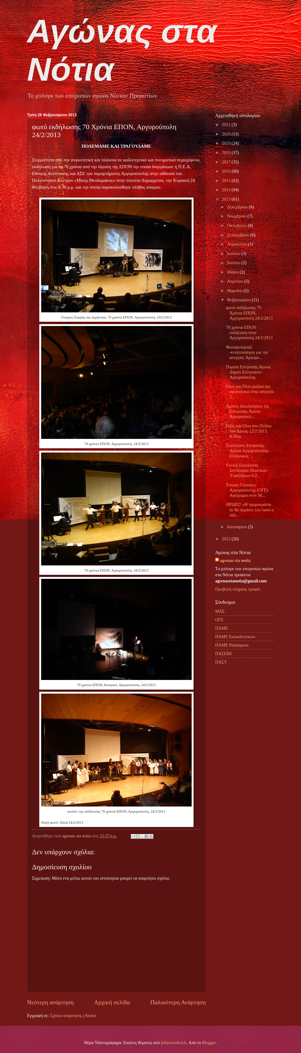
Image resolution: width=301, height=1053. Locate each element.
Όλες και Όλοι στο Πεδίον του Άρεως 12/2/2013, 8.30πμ (249, 431)
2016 (226, 171)
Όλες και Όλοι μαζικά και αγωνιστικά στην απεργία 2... (249, 391)
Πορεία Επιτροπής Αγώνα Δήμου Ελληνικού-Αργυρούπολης (248, 372)
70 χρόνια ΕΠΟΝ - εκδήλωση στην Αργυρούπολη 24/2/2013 (249, 332)
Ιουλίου (234, 253)
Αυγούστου (237, 244)
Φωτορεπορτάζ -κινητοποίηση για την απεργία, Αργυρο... (247, 352)
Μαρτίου (235, 290)
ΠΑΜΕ (221, 628)
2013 (226, 199)
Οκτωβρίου (237, 225)
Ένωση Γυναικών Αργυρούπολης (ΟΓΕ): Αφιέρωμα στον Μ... (247, 490)
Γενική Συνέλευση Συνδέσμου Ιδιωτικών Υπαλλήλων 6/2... (246, 470)
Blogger (209, 1042)
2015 (226, 180)
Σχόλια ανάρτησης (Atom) (73, 1015)
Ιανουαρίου (237, 527)
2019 (226, 143)
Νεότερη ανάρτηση (50, 1002)
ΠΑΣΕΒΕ (223, 653)
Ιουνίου (234, 262)
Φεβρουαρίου (239, 300)
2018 (226, 152)
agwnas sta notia (235, 560)
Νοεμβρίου (237, 216)
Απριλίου (235, 281)
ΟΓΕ (219, 619)
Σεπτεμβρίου (238, 235)
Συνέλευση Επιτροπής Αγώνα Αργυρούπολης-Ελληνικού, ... (248, 450)
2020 (226, 134)
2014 (226, 189)
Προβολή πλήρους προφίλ (237, 589)
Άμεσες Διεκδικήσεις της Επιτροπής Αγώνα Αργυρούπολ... (247, 411)
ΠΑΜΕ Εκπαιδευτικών (235, 636)
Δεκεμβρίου (238, 207)
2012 (226, 538)
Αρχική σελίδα (112, 1002)
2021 (226, 124)
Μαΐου (233, 272)
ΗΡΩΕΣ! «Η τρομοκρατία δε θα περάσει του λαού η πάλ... (250, 509)
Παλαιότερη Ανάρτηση (178, 1002)
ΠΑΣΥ (221, 662)
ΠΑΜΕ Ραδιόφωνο (232, 645)
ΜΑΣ (220, 611)
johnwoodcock (173, 1042)
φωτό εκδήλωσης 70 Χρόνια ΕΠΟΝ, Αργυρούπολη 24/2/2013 (249, 312)
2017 (226, 162)
